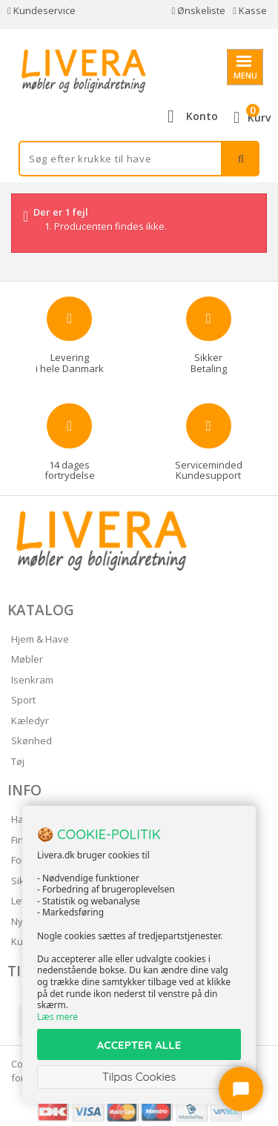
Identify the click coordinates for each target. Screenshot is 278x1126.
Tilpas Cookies (139, 1077)
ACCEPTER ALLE (139, 1045)
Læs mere (57, 1016)
